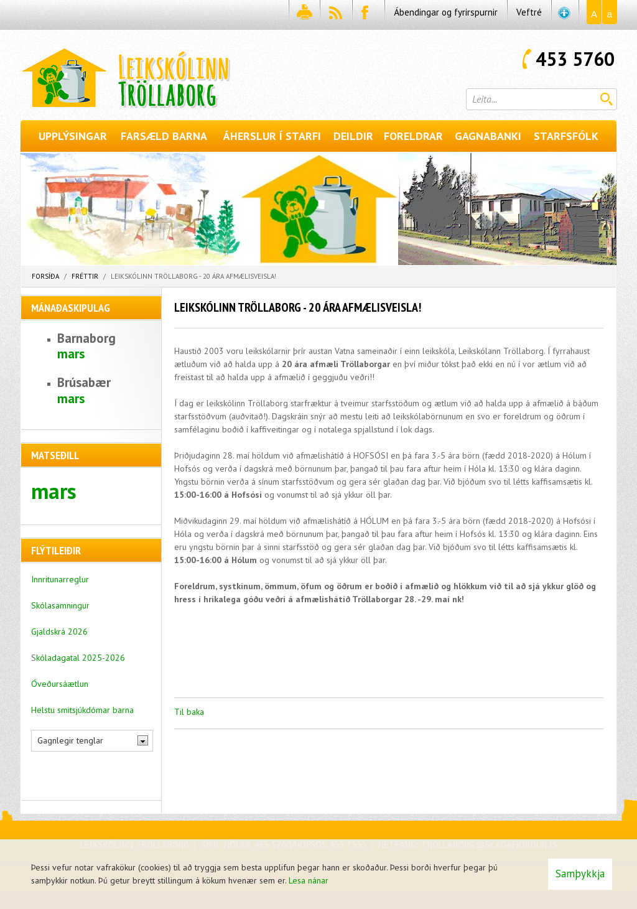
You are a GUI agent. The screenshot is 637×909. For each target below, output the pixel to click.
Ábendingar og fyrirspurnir (446, 12)
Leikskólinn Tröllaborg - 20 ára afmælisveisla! (193, 276)
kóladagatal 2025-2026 (80, 657)
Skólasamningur (60, 605)
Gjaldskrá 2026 (59, 631)
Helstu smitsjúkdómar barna (82, 710)
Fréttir (85, 276)
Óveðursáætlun (59, 683)
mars (71, 353)
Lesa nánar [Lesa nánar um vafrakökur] (308, 880)
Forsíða (45, 276)
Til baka (189, 711)
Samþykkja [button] (580, 873)
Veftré (529, 12)
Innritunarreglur (60, 579)
